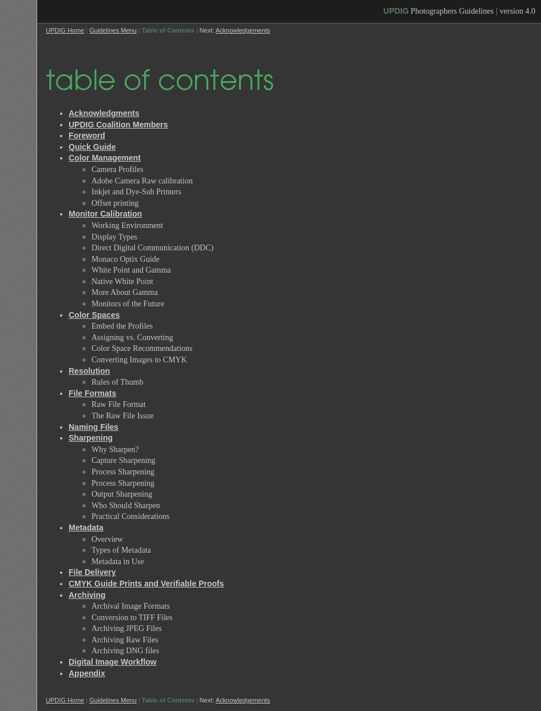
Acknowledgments (104, 113)
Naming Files (93, 427)
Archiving (87, 595)
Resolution (89, 371)
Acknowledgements (243, 30)
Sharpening (91, 437)
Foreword (87, 135)
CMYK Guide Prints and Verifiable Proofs (146, 583)
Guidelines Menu (113, 30)
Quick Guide (92, 146)
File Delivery (92, 572)
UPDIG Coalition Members (118, 124)
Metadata (86, 527)
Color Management (105, 157)
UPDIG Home (65, 30)
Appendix (87, 673)
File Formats (92, 393)
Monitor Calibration (105, 213)
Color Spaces (94, 314)
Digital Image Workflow (113, 661)
